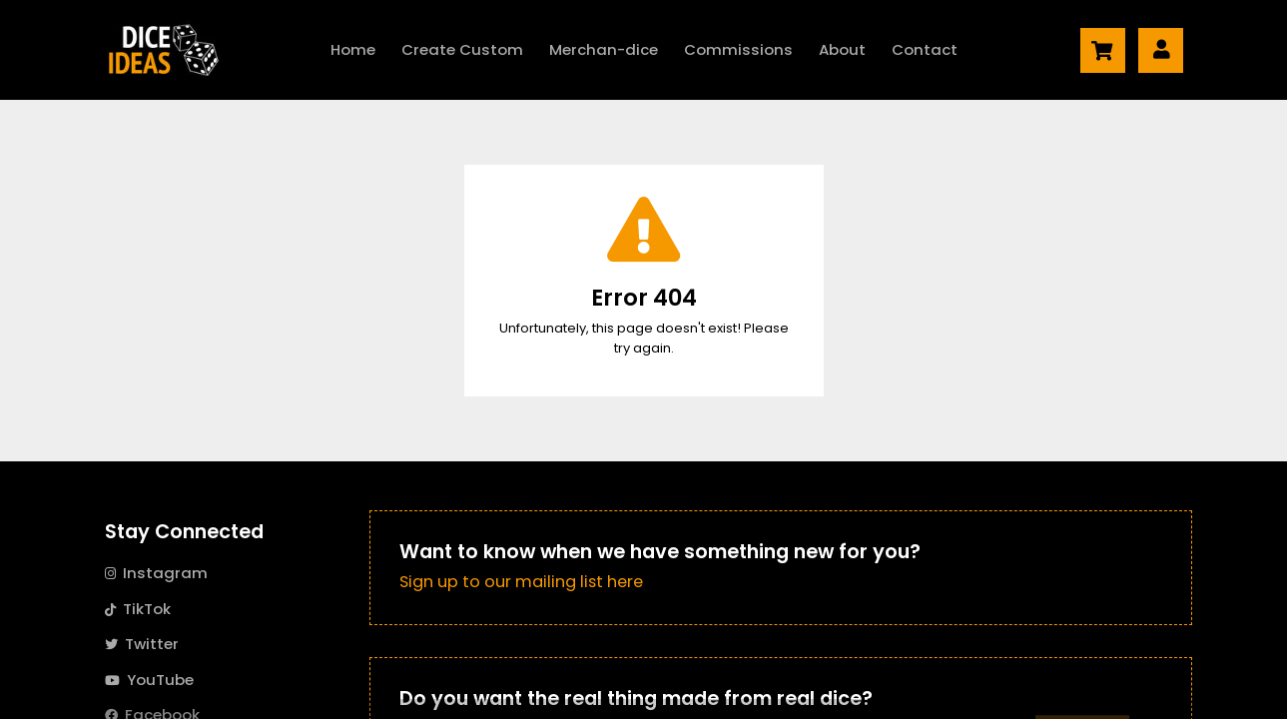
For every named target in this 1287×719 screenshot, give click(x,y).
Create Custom (462, 49)
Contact (925, 49)
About (842, 49)
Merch (603, 50)
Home (352, 49)
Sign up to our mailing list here (521, 581)
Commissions (738, 49)
